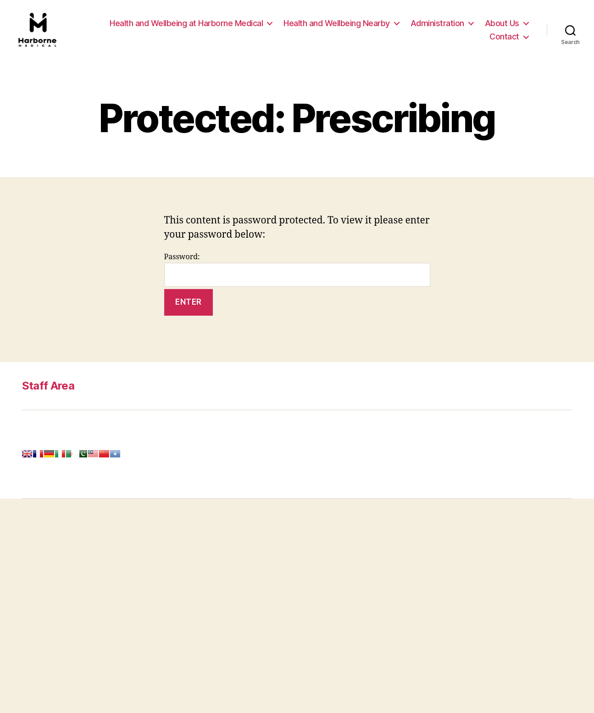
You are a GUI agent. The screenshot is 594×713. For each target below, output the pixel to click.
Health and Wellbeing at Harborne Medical (186, 26)
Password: (297, 275)
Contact (504, 39)
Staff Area (48, 391)
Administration (437, 26)
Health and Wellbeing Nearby (336, 26)
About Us (502, 26)
